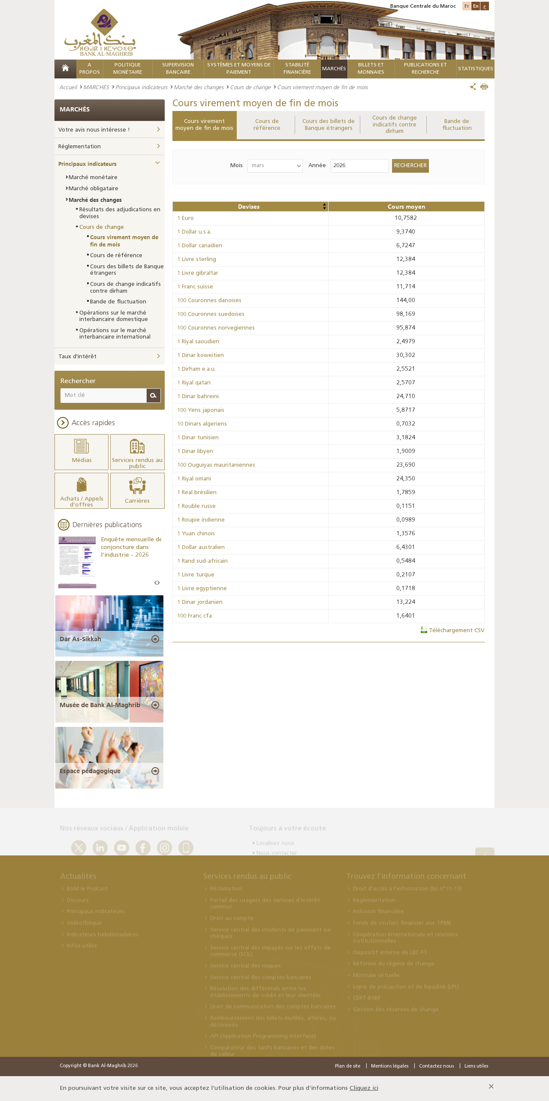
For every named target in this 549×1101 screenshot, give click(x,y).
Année (317, 165)
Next (158, 583)
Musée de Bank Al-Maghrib (100, 705)
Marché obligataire (93, 189)
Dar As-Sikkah (80, 639)
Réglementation (79, 147)
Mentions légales (389, 1066)
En (476, 6)
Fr (467, 6)
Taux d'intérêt (77, 357)
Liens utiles (476, 1066)
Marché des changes (198, 87)
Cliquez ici (364, 1088)
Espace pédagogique (90, 771)
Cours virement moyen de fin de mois (204, 125)
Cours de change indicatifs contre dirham (394, 124)
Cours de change (250, 87)
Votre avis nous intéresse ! (94, 130)
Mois (236, 165)
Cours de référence (267, 125)
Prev (155, 583)
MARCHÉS (334, 69)
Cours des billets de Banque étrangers (328, 125)
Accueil (68, 87)
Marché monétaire (93, 177)
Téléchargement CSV (457, 630)
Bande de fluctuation (457, 125)
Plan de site (347, 1066)
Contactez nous (436, 1066)
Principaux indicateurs (141, 87)
